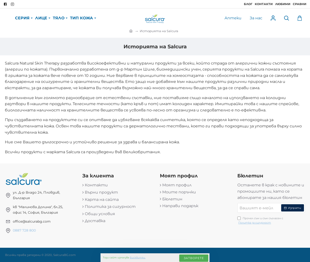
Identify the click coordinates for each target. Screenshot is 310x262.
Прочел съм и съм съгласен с (260, 221)
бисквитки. (138, 257)
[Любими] (283, 4)
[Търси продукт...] (286, 18)
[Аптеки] (233, 18)
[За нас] (256, 18)
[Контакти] (264, 4)
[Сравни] (300, 4)
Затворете (194, 258)
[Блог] (248, 4)
